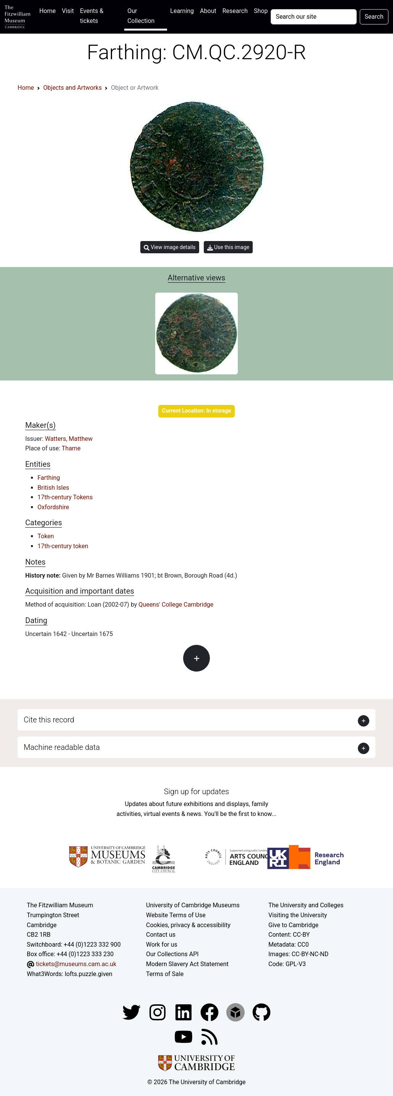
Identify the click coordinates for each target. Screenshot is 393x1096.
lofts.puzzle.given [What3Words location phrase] (88, 974)
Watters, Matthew (69, 438)
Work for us (161, 944)
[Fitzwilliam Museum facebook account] (184, 1011)
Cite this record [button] (49, 719)
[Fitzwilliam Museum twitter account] (132, 1011)
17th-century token (62, 546)
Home (49, 10)
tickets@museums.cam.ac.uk (76, 964)
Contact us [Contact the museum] (160, 934)
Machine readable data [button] (62, 747)
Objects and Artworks (72, 87)
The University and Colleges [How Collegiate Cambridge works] (305, 905)
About (208, 11)
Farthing (48, 477)
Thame (71, 448)
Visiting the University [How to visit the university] (297, 915)
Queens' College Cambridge (175, 604)
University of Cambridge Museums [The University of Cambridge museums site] (193, 905)
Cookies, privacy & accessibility (188, 925)
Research (235, 11)
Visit (68, 11)
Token (45, 536)
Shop (261, 11)
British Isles (53, 487)
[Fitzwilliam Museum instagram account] (158, 1011)
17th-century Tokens (65, 497)
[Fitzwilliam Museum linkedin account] (210, 1011)
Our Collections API (172, 954)
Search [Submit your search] (374, 16)
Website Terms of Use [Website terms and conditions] (176, 915)
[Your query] (313, 16)
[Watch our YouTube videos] (184, 1036)
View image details (170, 247)
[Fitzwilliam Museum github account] (261, 1011)
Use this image (228, 247)
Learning (182, 11)
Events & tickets (91, 15)
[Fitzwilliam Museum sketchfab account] (236, 1011)
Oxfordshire (53, 507)
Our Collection (140, 15)
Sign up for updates (196, 791)
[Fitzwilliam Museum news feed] (209, 1036)
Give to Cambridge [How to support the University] (293, 925)
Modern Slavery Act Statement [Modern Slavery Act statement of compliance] (187, 964)
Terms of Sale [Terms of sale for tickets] (165, 974)
